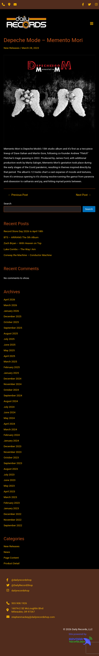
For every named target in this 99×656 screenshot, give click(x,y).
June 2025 (9, 344)
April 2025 (9, 356)
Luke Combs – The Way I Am (20, 249)
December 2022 (12, 514)
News (7, 551)
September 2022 (13, 525)
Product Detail (11, 563)
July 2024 (9, 406)
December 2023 (12, 446)
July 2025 (9, 338)
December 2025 (12, 316)
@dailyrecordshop (21, 579)
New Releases (11, 47)
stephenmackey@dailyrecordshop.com (33, 616)
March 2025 (10, 361)
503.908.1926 (19, 603)
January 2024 (11, 440)
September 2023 (13, 463)
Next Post (83, 195)
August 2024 (11, 401)
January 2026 (11, 310)
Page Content (11, 557)
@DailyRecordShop (22, 585)
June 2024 (9, 412)
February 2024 (12, 434)
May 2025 (9, 350)
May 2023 (9, 485)
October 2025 (11, 322)
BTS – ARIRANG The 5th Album (21, 237)
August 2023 (11, 468)
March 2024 (10, 429)
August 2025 (11, 333)
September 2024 (13, 395)
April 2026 (9, 299)
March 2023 (10, 497)
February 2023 (12, 502)
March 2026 (10, 305)
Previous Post (18, 195)
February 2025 (12, 367)
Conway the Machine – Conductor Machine (28, 255)
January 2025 (11, 372)
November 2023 (12, 451)
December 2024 (12, 378)
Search (7, 203)
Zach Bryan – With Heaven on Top (22, 243)
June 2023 (9, 480)
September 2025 (13, 327)
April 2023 (9, 491)
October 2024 (11, 389)
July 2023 (9, 474)
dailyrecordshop (20, 590)
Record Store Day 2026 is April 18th (23, 231)
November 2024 (12, 384)
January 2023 (11, 508)
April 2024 (9, 423)
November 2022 (12, 519)
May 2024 (9, 418)
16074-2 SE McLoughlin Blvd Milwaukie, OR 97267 (27, 610)
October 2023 (11, 457)
